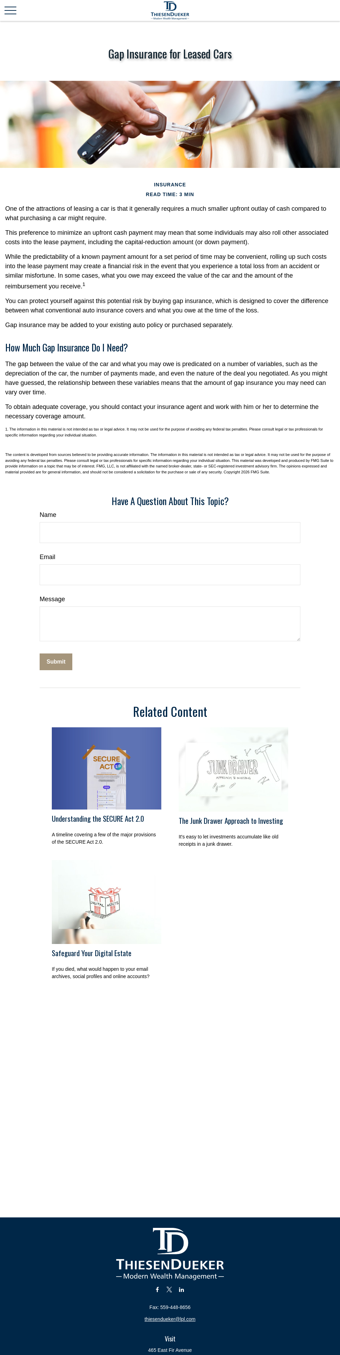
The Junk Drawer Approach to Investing (231, 820)
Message (52, 599)
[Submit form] (56, 661)
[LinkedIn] (181, 1289)
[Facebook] (157, 1289)
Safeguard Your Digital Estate (91, 952)
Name (48, 514)
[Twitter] (169, 1289)
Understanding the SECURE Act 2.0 (98, 818)
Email (47, 556)
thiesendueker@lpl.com (170, 1319)
